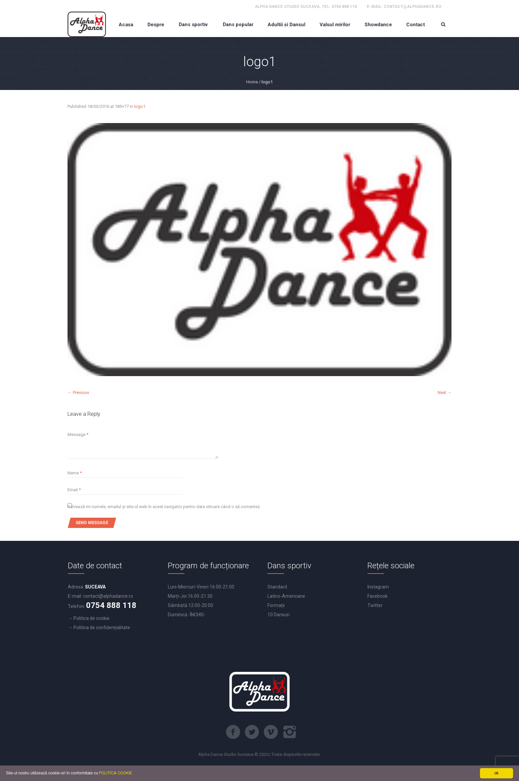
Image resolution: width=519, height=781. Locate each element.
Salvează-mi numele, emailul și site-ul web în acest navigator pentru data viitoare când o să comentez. (164, 506)
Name (75, 472)
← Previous (78, 392)
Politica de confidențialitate (101, 627)
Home (252, 81)
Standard (277, 586)
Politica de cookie (91, 618)
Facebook (377, 596)
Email (74, 489)
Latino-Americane (286, 596)
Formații (276, 605)
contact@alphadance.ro (413, 6)
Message (78, 434)
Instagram (378, 586)
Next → (444, 392)
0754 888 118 (344, 6)
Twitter (375, 605)
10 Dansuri (278, 614)
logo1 (139, 106)
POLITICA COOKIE (115, 772)
